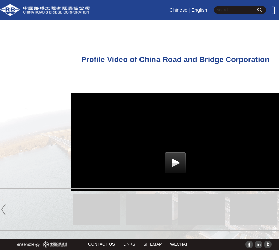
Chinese (178, 10)
